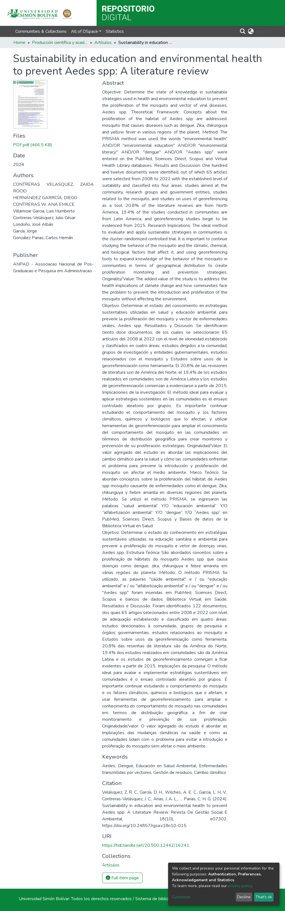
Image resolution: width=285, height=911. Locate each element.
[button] (250, 31)
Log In (262, 31)
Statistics (115, 31)
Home (19, 42)
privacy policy (240, 885)
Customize (181, 897)
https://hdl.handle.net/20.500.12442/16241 (145, 845)
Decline (243, 897)
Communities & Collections (41, 31)
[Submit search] (242, 31)
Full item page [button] (122, 878)
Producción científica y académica (60, 42)
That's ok (263, 897)
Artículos (103, 42)
